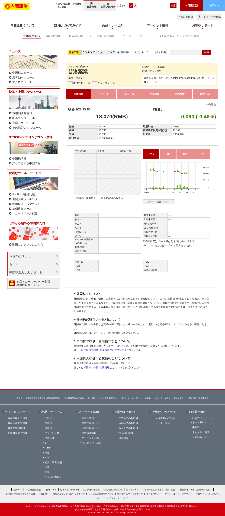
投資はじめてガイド (165, 412)
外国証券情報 (185, 17)
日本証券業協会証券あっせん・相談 (79, 398)
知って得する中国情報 (26, 163)
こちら (185, 324)
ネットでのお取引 (128, 428)
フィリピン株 (52, 433)
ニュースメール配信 (25, 213)
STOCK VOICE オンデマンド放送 (177, 35)
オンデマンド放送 (91, 442)
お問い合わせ (108, 5)
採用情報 (77, 3)
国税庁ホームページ (153, 398)
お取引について (125, 412)
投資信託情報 (105, 35)
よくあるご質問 (201, 432)
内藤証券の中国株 (17, 423)
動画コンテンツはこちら (27, 244)
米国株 (48, 428)
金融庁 (19, 398)
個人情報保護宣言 (91, 489)
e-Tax (167, 398)
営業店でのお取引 (128, 418)
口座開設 (123, 438)
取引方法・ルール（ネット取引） (201, 420)
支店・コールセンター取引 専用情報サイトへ (33, 283)
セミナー (15, 264)
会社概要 (61, 7)
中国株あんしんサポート (25, 272)
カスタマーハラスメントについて (112, 498)
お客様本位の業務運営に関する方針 (159, 489)
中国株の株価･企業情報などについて (104, 350)
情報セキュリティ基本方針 (130, 494)
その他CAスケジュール (26, 127)
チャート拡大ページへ (158, 201)
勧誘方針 (17, 489)
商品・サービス (51, 412)
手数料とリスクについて (207, 494)
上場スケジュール (23, 122)
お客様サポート (199, 412)
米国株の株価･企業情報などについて (104, 367)
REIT (47, 447)
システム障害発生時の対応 (101, 494)
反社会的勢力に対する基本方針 (20, 494)
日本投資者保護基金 (107, 398)
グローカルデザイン (17, 412)
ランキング (88, 52)
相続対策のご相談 (17, 433)
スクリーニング (106, 52)
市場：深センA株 (151, 71)
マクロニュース (22, 82)
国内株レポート (90, 423)
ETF (47, 442)
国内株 (48, 418)
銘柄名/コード (128, 52)
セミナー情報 (162, 423)
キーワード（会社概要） (154, 52)
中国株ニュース (22, 72)
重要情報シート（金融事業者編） (196, 489)
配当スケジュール (23, 118)
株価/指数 (74, 52)
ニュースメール (106, 83)
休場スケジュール (21, 256)
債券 (47, 452)
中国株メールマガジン (26, 203)
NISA (47, 457)
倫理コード (51, 489)
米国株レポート (78, 35)
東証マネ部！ (179, 398)
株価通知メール (82, 83)
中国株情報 (30, 35)
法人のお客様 (63, 3)
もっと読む (152, 82)
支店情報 (91, 5)
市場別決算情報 (22, 113)
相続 (47, 472)
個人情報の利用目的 (113, 489)
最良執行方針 (132, 489)
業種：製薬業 (75, 78)
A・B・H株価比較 (23, 194)
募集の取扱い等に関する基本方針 (69, 494)
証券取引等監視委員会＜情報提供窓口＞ (43, 398)
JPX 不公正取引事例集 (198, 398)
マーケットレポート (135, 35)
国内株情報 (53, 35)
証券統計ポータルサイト (130, 398)
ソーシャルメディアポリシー (178, 494)
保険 (47, 467)
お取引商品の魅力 (165, 418)
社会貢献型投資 (53, 477)
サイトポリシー (153, 494)
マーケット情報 (88, 412)
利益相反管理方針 (33, 489)
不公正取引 (44, 494)
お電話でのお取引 (128, 423)
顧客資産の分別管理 (69, 489)
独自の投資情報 (16, 428)
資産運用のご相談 (17, 418)
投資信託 (49, 438)
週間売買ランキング (25, 199)
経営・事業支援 (53, 462)
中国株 (48, 423)
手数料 (196, 427)
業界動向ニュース (23, 77)
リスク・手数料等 (211, 17)
